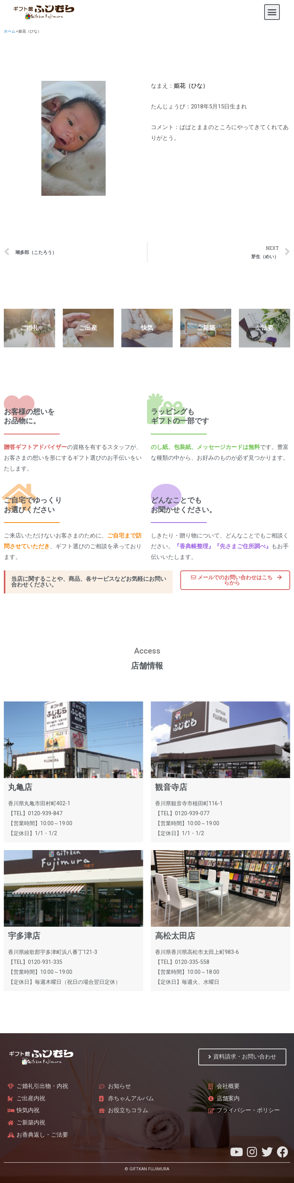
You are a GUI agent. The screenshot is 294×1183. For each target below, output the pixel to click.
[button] (272, 12)
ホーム (9, 31)
